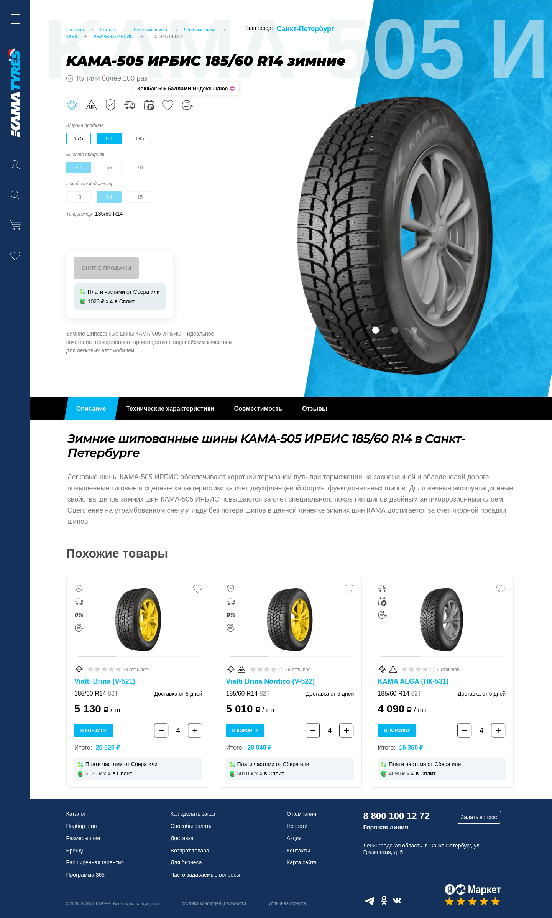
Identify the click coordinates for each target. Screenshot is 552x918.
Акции (294, 838)
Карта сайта (302, 862)
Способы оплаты (192, 826)
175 (78, 138)
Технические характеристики (170, 408)
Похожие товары (117, 553)
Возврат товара (190, 850)
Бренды (76, 850)
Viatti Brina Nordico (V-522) (270, 681)
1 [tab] (375, 330)
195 (139, 138)
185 (109, 138)
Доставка (182, 838)
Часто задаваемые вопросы (205, 875)
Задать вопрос (479, 817)
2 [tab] (394, 330)
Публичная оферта (285, 903)
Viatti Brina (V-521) (104, 681)
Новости (297, 826)
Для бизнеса (186, 862)
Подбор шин (81, 826)
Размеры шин (83, 838)
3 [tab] (414, 330)
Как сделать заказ (193, 814)
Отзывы (314, 408)
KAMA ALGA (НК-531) (413, 681)
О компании (301, 814)
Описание (91, 408)
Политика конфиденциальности (212, 903)
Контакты (298, 850)
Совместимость (258, 408)
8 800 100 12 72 (396, 816)
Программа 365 (85, 875)
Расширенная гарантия (95, 862)
